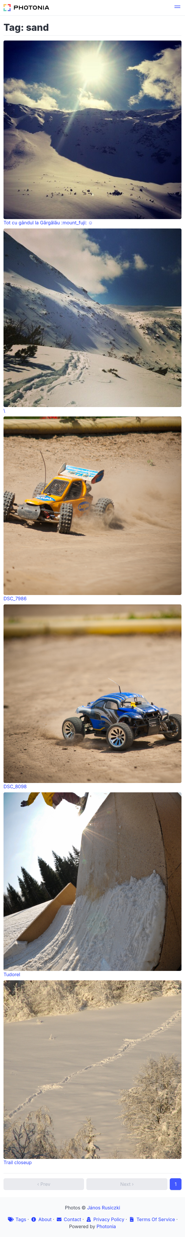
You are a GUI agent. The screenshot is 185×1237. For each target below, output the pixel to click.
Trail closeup (92, 1072)
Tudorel (92, 884)
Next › (127, 1184)
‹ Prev (43, 1184)
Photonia (106, 1226)
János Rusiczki (103, 1208)
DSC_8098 (92, 696)
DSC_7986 (92, 508)
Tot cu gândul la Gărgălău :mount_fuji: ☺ (92, 133)
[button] (177, 8)
